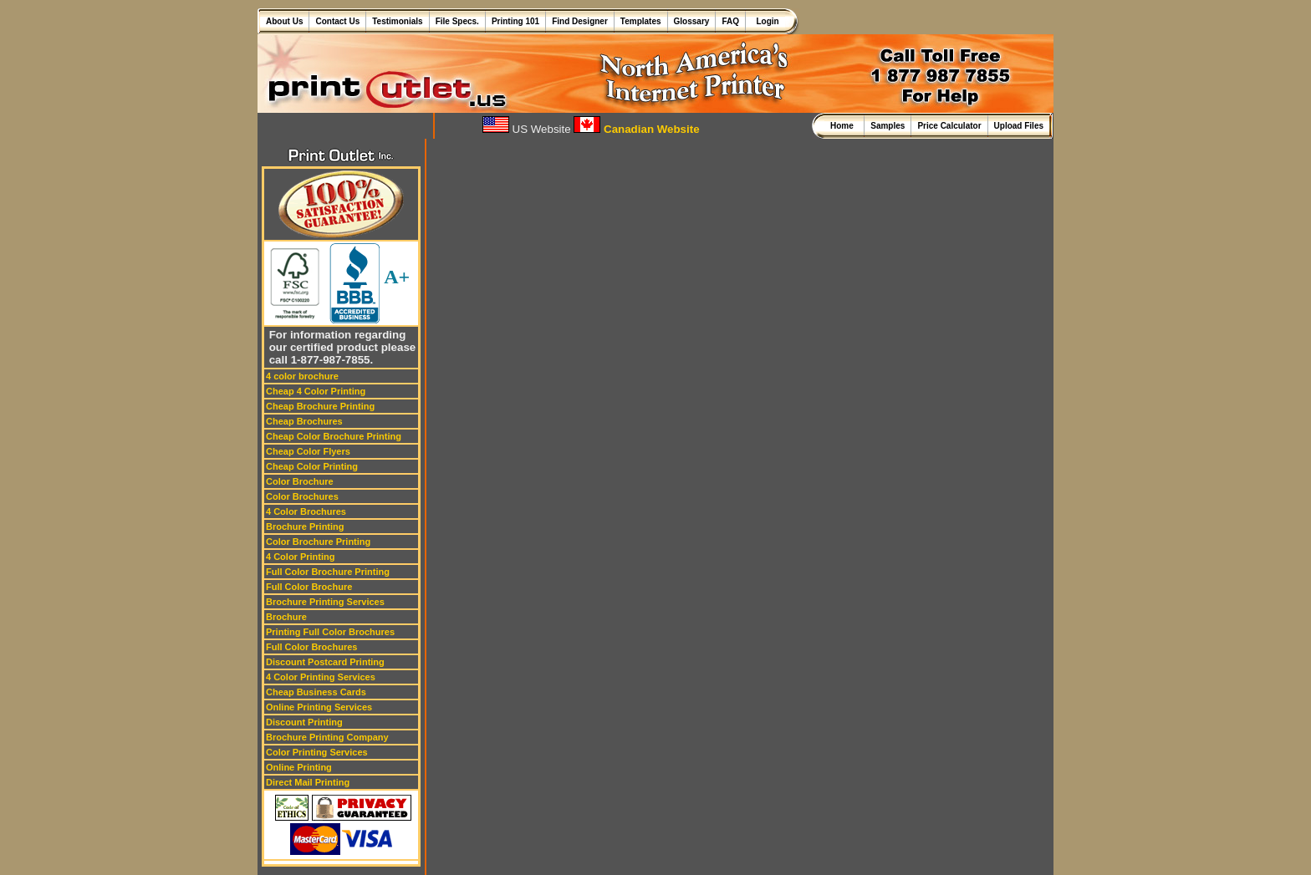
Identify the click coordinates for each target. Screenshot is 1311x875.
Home (844, 125)
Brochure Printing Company (327, 737)
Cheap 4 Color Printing (315, 391)
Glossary (692, 21)
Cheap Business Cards (316, 692)
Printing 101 (515, 21)
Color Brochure (300, 481)
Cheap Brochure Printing (320, 406)
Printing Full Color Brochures (330, 632)
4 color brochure (302, 376)
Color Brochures (302, 496)
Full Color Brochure (309, 587)
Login (765, 21)
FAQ (730, 21)
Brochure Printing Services (325, 602)
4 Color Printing (300, 557)
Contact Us (337, 21)
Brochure (286, 617)
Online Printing (299, 767)
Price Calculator (949, 125)
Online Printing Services (319, 707)
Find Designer (580, 21)
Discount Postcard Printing (325, 662)
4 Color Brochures (306, 511)
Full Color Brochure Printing (328, 572)
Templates (640, 21)
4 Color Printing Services (320, 677)
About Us (284, 21)
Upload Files (1018, 125)
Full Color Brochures (311, 647)
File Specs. (457, 21)
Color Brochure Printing (318, 542)
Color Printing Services (317, 752)
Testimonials (397, 21)
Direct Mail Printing (307, 782)
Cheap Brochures (304, 421)
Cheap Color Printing (312, 466)
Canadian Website (636, 129)
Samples (887, 125)
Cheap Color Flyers (308, 451)
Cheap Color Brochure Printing (333, 436)
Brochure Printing (305, 526)
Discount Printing (304, 722)
